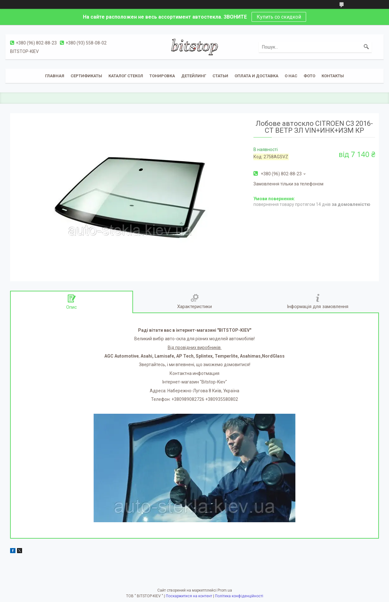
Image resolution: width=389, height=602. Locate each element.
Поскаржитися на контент (189, 596)
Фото (309, 75)
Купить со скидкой (279, 17)
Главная (54, 75)
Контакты (333, 75)
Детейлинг (193, 75)
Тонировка (162, 75)
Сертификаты (86, 75)
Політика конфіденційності (239, 596)
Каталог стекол (125, 75)
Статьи (220, 75)
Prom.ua (225, 590)
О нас (291, 75)
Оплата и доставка (256, 75)
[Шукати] (366, 47)
